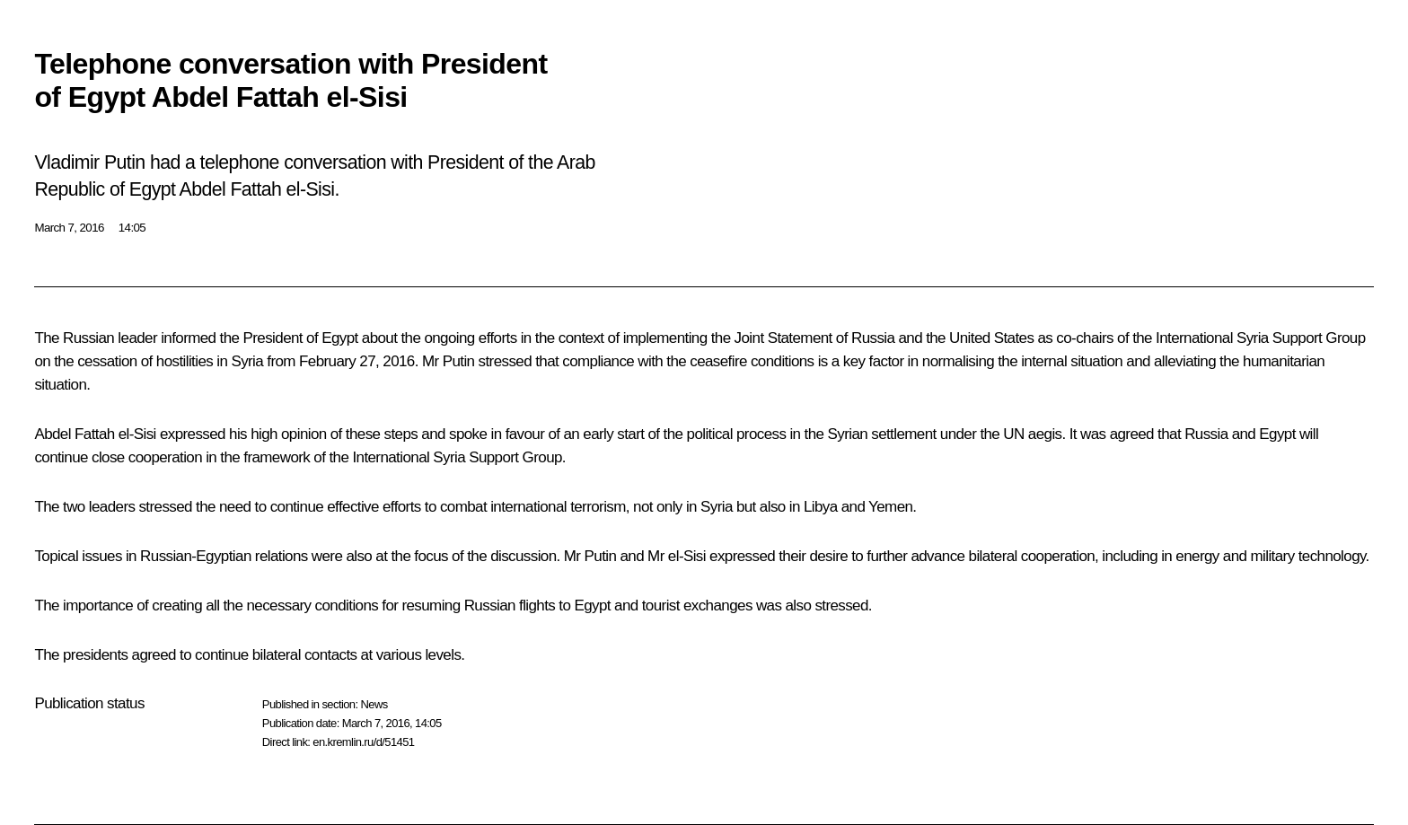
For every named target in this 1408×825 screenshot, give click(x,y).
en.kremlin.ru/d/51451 (363, 742)
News (373, 704)
